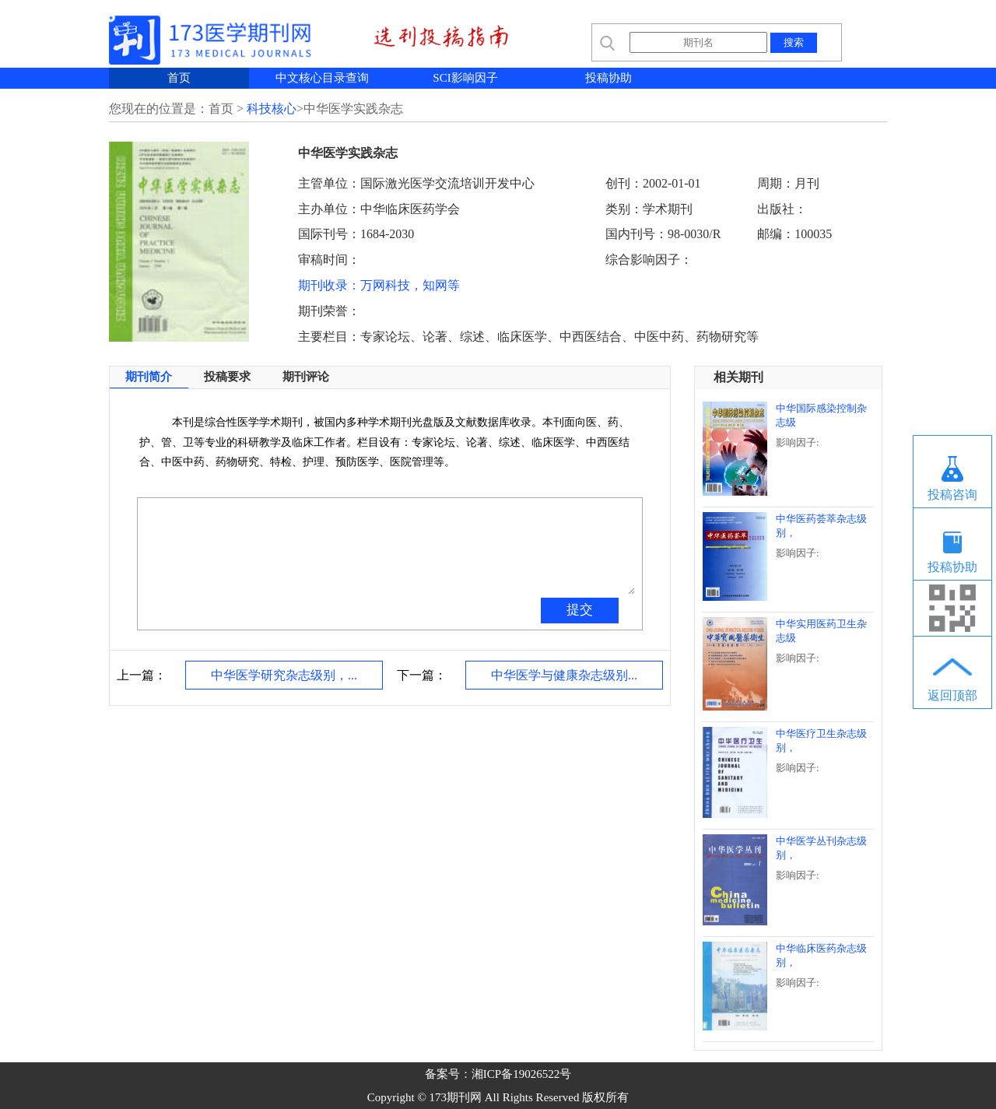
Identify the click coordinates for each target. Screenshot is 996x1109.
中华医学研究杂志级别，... (284, 675)
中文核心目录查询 (322, 78)
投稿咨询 (952, 494)
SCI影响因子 (465, 78)
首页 (179, 78)
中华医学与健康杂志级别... (564, 675)
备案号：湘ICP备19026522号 (498, 1074)
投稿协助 (608, 78)
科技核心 (271, 108)
